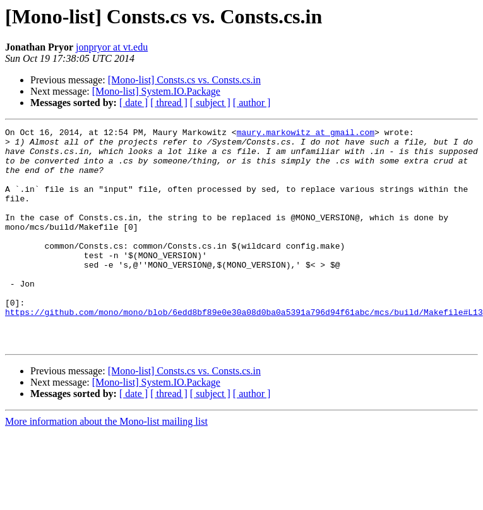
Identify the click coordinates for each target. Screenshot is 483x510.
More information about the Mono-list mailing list (106, 465)
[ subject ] (210, 102)
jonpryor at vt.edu (112, 47)
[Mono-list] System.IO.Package (156, 91)
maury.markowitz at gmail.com (305, 133)
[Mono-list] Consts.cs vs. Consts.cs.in (184, 79)
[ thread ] (169, 102)
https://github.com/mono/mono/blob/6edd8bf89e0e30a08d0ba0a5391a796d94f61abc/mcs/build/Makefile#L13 (244, 349)
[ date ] (133, 102)
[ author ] (252, 102)
